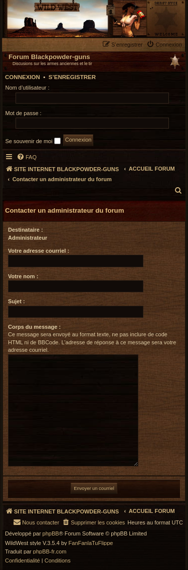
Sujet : (16, 301)
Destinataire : (25, 230)
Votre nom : (23, 276)
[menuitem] (165, 44)
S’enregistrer (72, 77)
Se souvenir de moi (33, 141)
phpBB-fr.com (50, 551)
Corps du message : (34, 327)
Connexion (22, 77)
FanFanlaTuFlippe (91, 543)
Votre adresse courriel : (38, 251)
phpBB (51, 533)
